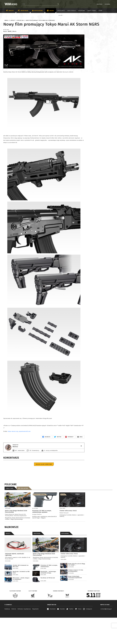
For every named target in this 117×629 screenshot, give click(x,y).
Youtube (61, 623)
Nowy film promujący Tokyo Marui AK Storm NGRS (40, 34)
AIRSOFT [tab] (8, 547)
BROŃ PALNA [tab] (37, 547)
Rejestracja (95, 4)
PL (109, 4)
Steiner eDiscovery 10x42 (69, 568)
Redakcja (7, 623)
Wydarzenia (81, 10)
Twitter (69, 623)
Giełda (50, 10)
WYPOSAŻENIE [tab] (65, 547)
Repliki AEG (20, 34)
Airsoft (10, 10)
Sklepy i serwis (92, 10)
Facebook (51, 623)
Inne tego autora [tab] (23, 502)
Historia (13, 623)
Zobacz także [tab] (9, 502)
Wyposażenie (37, 10)
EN (111, 4)
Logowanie (103, 4)
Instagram (87, 623)
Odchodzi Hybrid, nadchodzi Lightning (14, 568)
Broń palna (23, 10)
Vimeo (78, 623)
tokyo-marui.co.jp (13, 445)
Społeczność (61, 10)
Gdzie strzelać (71, 10)
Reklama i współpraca (24, 623)
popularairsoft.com (24, 445)
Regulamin (35, 623)
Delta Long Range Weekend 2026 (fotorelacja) (44, 568)
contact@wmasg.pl (106, 623)
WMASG (6, 34)
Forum (100, 10)
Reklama (13, 15)
